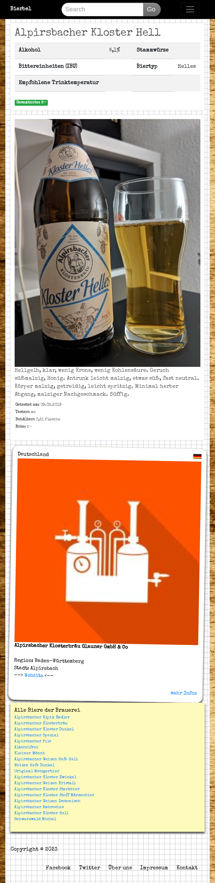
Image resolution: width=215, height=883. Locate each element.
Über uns (120, 868)
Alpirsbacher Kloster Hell (41, 813)
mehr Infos (183, 693)
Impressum (154, 868)
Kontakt (187, 868)
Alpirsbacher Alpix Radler (42, 718)
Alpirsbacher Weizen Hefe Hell (46, 760)
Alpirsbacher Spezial (36, 736)
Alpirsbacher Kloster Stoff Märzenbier (54, 796)
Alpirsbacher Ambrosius (39, 807)
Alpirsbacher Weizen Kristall (45, 784)
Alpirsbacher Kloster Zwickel (45, 778)
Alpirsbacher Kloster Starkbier (47, 790)
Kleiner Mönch (29, 754)
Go (151, 9)
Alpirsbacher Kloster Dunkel (44, 730)
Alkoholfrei (26, 748)
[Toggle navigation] (190, 9)
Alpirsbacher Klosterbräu (41, 724)
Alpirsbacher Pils (32, 742)
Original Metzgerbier (36, 772)
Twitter (89, 868)
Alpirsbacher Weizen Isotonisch (47, 802)
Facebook (58, 868)
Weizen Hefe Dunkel (34, 766)
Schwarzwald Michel (35, 819)
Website (33, 675)
